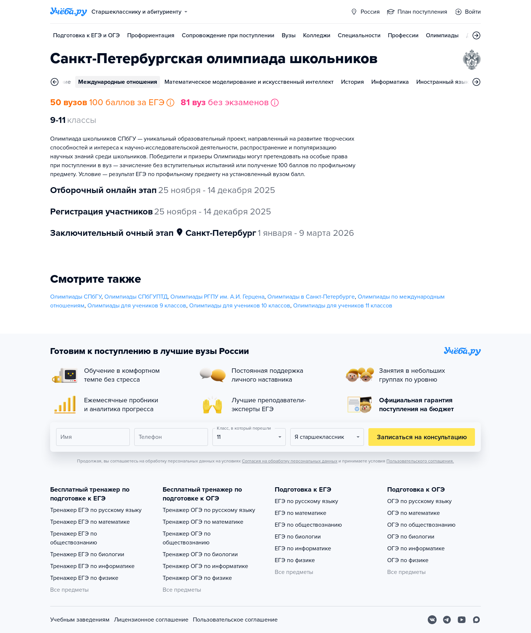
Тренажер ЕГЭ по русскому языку (96, 510)
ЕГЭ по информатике (303, 548)
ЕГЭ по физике (295, 560)
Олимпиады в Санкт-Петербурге (311, 296)
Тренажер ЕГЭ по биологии (87, 554)
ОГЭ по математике (413, 513)
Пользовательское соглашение (235, 619)
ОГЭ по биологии (410, 536)
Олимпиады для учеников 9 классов (136, 305)
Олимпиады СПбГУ (75, 296)
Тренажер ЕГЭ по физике (84, 578)
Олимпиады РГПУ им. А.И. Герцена (217, 296)
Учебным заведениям (80, 619)
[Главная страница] (68, 11)
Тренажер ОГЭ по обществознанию (187, 538)
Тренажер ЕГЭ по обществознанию (73, 538)
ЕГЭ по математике (300, 513)
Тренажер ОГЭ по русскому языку (209, 510)
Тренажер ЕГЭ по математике (90, 522)
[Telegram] (446, 619)
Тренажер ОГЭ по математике (203, 522)
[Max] (476, 619)
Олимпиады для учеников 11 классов (342, 305)
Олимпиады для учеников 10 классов (239, 305)
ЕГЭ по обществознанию (308, 525)
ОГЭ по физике (407, 560)
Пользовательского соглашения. (420, 461)
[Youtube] (461, 619)
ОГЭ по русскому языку (419, 501)
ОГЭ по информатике (416, 548)
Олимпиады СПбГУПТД (135, 296)
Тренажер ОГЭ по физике (197, 578)
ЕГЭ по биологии (298, 536)
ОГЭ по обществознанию (421, 525)
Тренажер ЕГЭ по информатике (92, 566)
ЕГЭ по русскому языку (306, 501)
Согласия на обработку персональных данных (289, 461)
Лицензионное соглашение (151, 619)
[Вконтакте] (432, 619)
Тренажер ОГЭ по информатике (205, 566)
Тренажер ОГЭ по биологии (200, 554)
